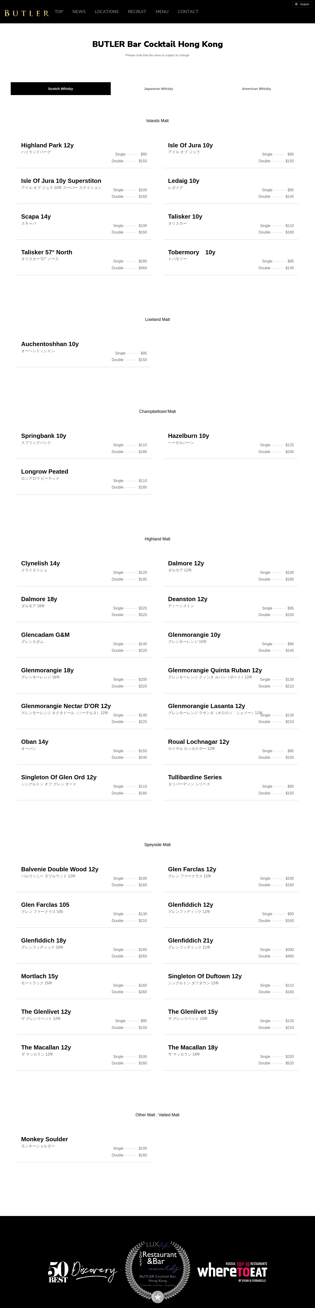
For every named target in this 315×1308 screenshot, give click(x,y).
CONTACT (188, 11)
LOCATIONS (107, 11)
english (302, 4)
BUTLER (27, 13)
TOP (59, 11)
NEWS (79, 11)
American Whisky (256, 89)
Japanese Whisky (158, 89)
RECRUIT (137, 11)
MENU (162, 11)
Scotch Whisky (61, 89)
